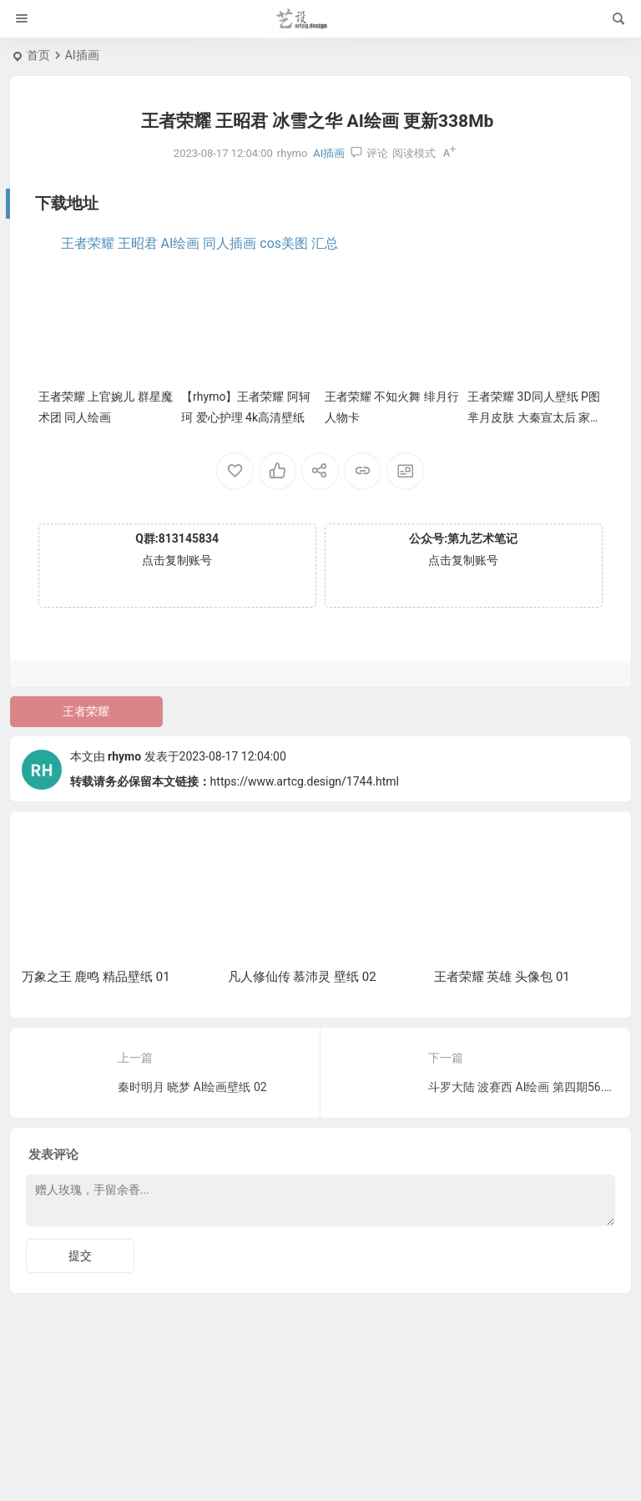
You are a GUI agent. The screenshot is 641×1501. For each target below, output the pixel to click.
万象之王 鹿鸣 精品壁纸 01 (96, 976)
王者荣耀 (86, 711)
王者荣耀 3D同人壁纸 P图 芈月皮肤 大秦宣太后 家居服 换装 (534, 417)
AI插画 (82, 55)
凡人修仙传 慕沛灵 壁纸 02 (302, 976)
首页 (38, 55)
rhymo (124, 756)
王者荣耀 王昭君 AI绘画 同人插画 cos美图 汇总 (199, 243)
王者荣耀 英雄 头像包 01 (502, 976)
